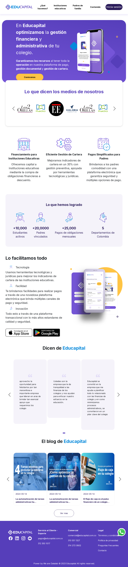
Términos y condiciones (109, 535)
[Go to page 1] (64, 433)
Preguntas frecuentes (108, 545)
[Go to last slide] (19, 109)
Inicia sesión (114, 7)
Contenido (95, 7)
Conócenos (29, 77)
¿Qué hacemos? (43, 7)
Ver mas (64, 513)
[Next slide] (109, 109)
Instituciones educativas (60, 7)
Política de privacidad (108, 540)
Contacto (102, 550)
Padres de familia (78, 7)
